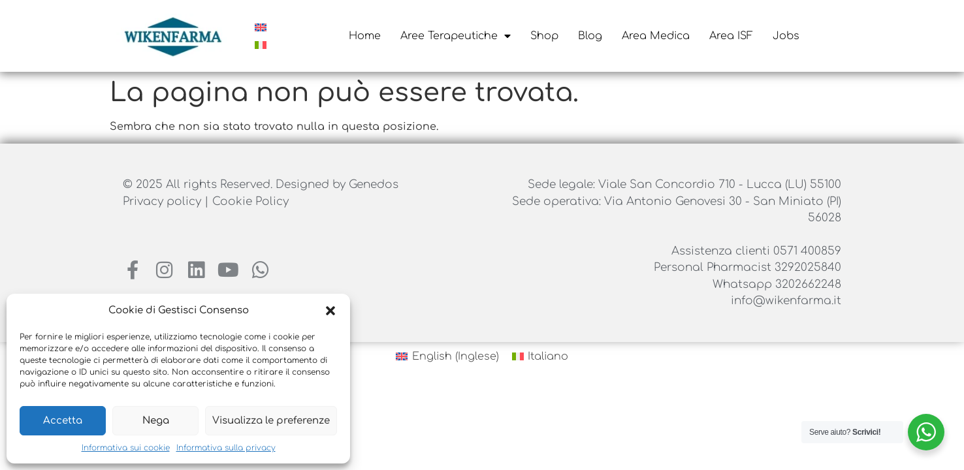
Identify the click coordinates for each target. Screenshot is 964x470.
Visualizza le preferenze (271, 420)
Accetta (62, 420)
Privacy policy (163, 201)
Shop (544, 36)
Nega (155, 420)
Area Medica (656, 36)
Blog (590, 36)
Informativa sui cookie (126, 447)
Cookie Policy (250, 201)
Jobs (786, 36)
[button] (330, 310)
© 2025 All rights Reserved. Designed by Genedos (260, 184)
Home (365, 36)
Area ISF (731, 36)
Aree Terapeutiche (455, 36)
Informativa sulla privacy (226, 447)
